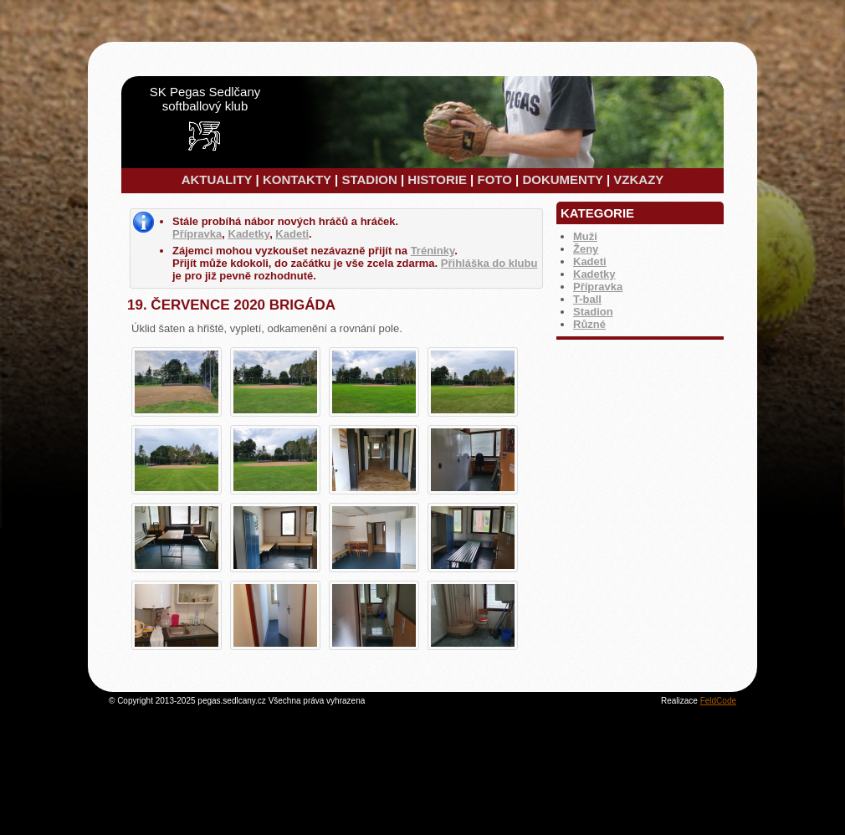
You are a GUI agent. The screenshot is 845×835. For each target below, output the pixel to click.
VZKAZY (638, 179)
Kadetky (594, 274)
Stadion (593, 311)
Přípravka (597, 286)
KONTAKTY (297, 179)
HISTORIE (437, 179)
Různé (589, 324)
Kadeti (590, 261)
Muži (585, 236)
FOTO (494, 179)
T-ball (587, 299)
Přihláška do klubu (489, 263)
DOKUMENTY (562, 179)
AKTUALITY (217, 179)
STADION (369, 179)
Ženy (585, 249)
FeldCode (718, 700)
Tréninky (433, 250)
